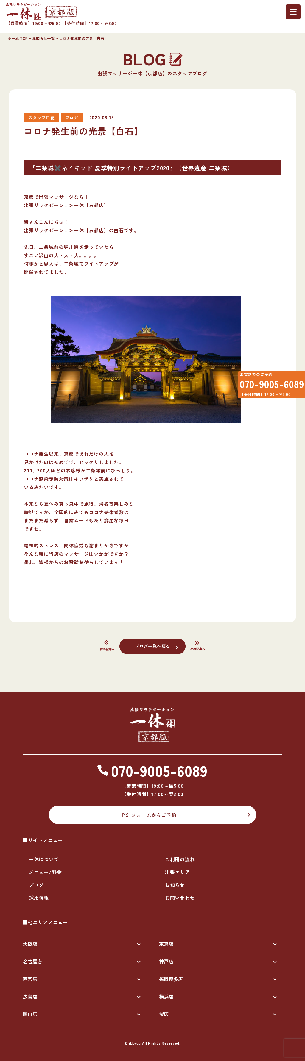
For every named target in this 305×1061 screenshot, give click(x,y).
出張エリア (177, 872)
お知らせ (175, 884)
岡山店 (30, 1014)
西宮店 (30, 978)
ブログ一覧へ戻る (152, 645)
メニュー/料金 (45, 872)
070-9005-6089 (268, 387)
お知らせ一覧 (43, 38)
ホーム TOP (18, 38)
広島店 (30, 996)
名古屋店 (32, 961)
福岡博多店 (171, 978)
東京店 (166, 943)
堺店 (164, 1014)
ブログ (36, 884)
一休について (44, 859)
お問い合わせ (180, 897)
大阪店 (30, 943)
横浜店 (166, 996)
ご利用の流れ (180, 859)
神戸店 (166, 961)
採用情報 (39, 897)
